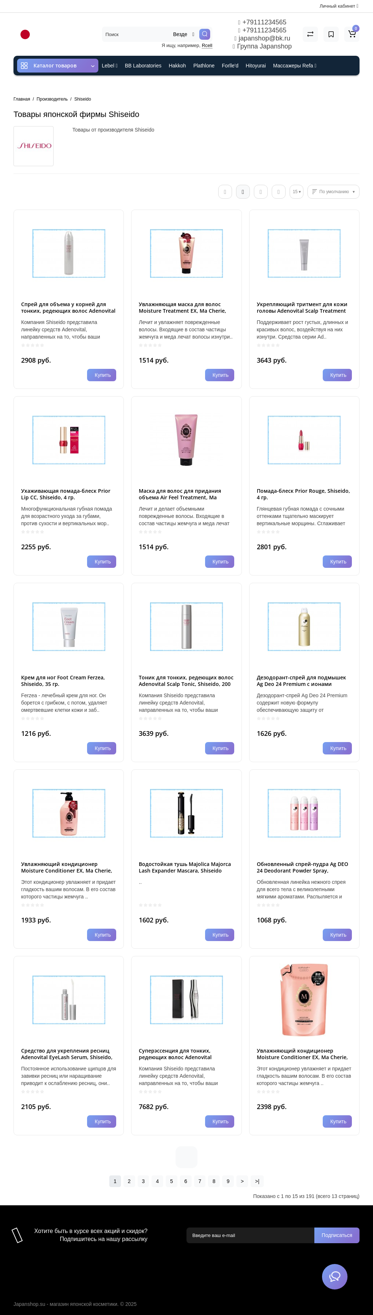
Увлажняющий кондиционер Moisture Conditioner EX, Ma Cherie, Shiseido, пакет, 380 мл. (302, 1057)
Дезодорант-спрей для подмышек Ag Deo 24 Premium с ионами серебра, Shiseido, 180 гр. (301, 684)
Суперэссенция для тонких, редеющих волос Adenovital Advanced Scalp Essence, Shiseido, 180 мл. (181, 1060)
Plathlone (204, 66)
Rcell (207, 45)
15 (295, 191)
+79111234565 (262, 22)
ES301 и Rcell (118, 85)
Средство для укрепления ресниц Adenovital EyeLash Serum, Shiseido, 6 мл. (67, 1057)
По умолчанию (334, 191)
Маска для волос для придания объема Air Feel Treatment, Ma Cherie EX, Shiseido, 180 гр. (180, 497)
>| (257, 1181)
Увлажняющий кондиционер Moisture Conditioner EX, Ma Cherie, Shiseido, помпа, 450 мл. (66, 871)
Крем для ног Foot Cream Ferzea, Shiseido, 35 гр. (63, 680)
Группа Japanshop (262, 46)
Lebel (110, 66)
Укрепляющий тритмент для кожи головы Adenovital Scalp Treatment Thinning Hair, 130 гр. (302, 311)
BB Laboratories (143, 66)
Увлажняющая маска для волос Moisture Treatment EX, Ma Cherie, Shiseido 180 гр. (182, 311)
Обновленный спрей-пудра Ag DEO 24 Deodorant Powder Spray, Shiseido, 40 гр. (302, 871)
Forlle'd (230, 66)
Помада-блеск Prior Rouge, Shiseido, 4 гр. (303, 494)
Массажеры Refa (295, 66)
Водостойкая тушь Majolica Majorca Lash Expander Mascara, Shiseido (185, 867)
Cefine (150, 85)
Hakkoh (177, 66)
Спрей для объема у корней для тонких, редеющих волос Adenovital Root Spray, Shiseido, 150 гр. (68, 311)
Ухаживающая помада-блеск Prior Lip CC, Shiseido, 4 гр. (65, 494)
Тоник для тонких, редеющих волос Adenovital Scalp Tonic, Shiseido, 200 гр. (186, 684)
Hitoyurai (256, 66)
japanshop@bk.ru (262, 38)
